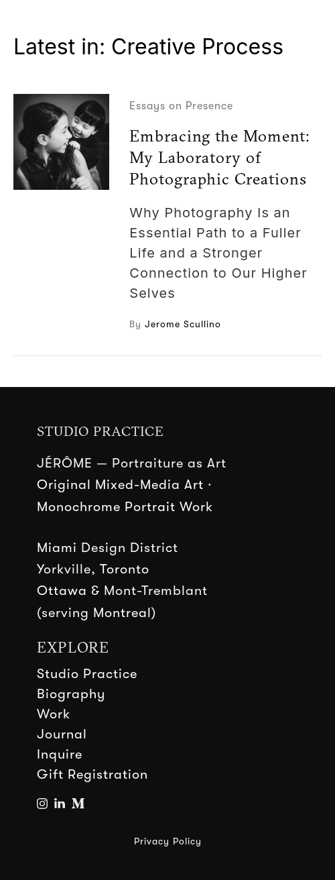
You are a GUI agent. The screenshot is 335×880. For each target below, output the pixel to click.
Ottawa (62, 590)
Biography (71, 694)
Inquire (59, 754)
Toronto (124, 569)
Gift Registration (92, 774)
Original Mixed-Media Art (120, 484)
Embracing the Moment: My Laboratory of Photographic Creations (219, 156)
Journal (62, 734)
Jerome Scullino (183, 324)
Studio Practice (87, 673)
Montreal (122, 612)
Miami (57, 547)
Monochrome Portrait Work (125, 506)
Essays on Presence (181, 106)
